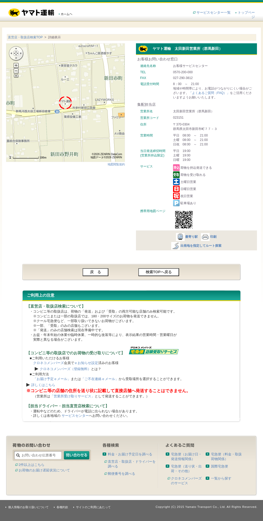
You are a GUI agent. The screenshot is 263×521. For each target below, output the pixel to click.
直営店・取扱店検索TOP (25, 37)
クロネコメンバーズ (48, 363)
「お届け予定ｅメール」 (52, 379)
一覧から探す (221, 478)
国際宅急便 (219, 466)
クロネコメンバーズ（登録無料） (65, 369)
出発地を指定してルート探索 (196, 246)
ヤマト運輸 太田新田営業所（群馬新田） (180, 48)
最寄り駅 (186, 237)
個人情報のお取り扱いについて (28, 507)
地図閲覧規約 (116, 164)
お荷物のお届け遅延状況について (44, 470)
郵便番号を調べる (121, 474)
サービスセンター (75, 416)
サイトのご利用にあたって (93, 507)
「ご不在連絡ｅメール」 (100, 379)
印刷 (208, 237)
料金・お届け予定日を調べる (130, 454)
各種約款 (62, 507)
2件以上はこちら (31, 465)
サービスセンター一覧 (213, 12)
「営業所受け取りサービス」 (72, 396)
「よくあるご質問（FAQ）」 (209, 93)
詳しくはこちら (43, 385)
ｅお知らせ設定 (86, 363)
